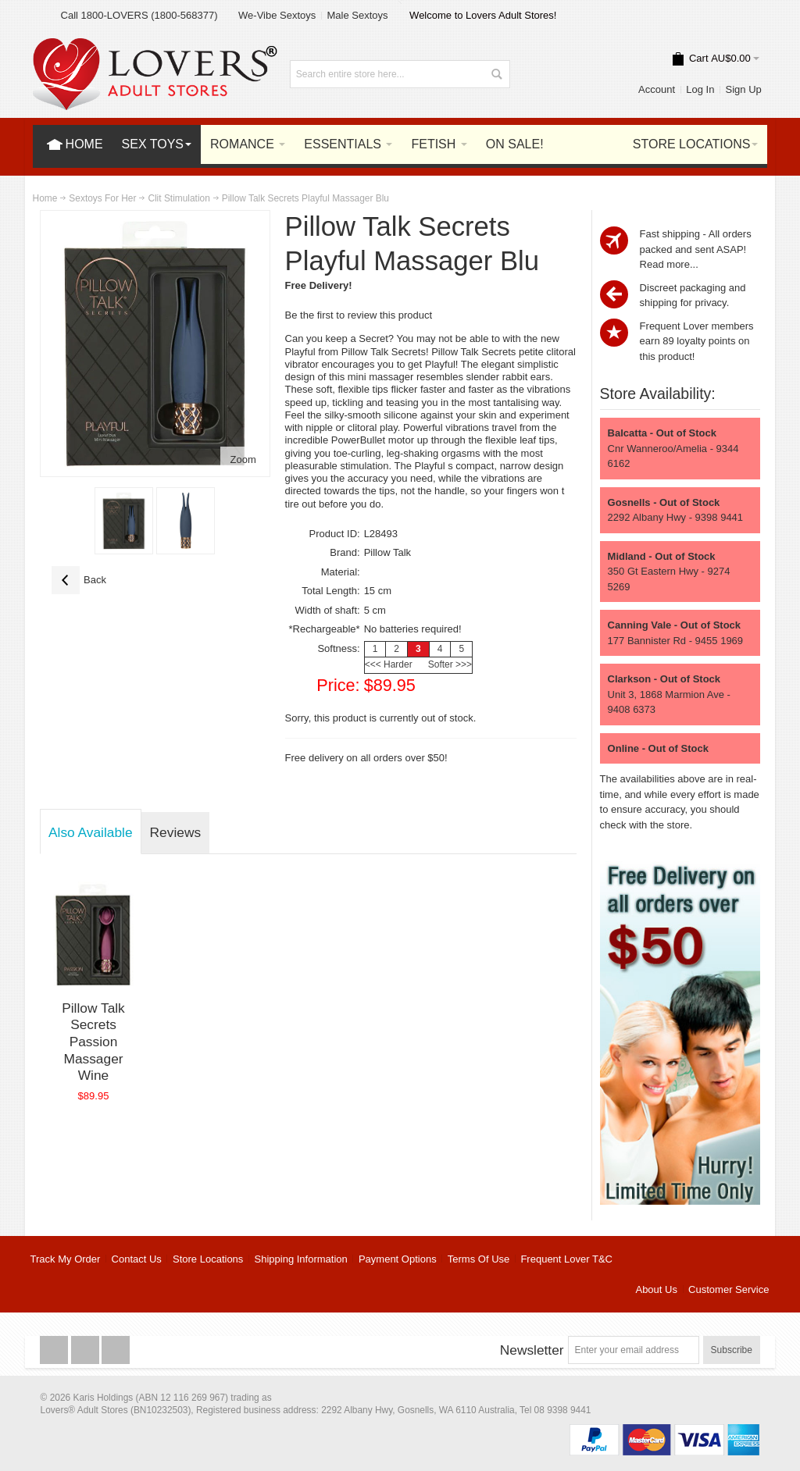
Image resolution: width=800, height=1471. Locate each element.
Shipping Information (301, 1259)
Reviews (175, 832)
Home (45, 198)
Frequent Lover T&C (566, 1259)
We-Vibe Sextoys (277, 15)
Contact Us (137, 1259)
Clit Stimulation (178, 198)
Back (79, 580)
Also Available (90, 832)
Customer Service (728, 1289)
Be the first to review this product (359, 315)
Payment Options (398, 1259)
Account (656, 89)
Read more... (669, 264)
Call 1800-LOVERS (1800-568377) (139, 15)
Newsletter (532, 1350)
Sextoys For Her (102, 198)
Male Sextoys (357, 15)
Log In (700, 89)
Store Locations (208, 1259)
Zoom (243, 459)
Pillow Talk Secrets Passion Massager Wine (93, 1042)
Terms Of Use (478, 1259)
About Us (656, 1289)
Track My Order (65, 1259)
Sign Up (744, 89)
